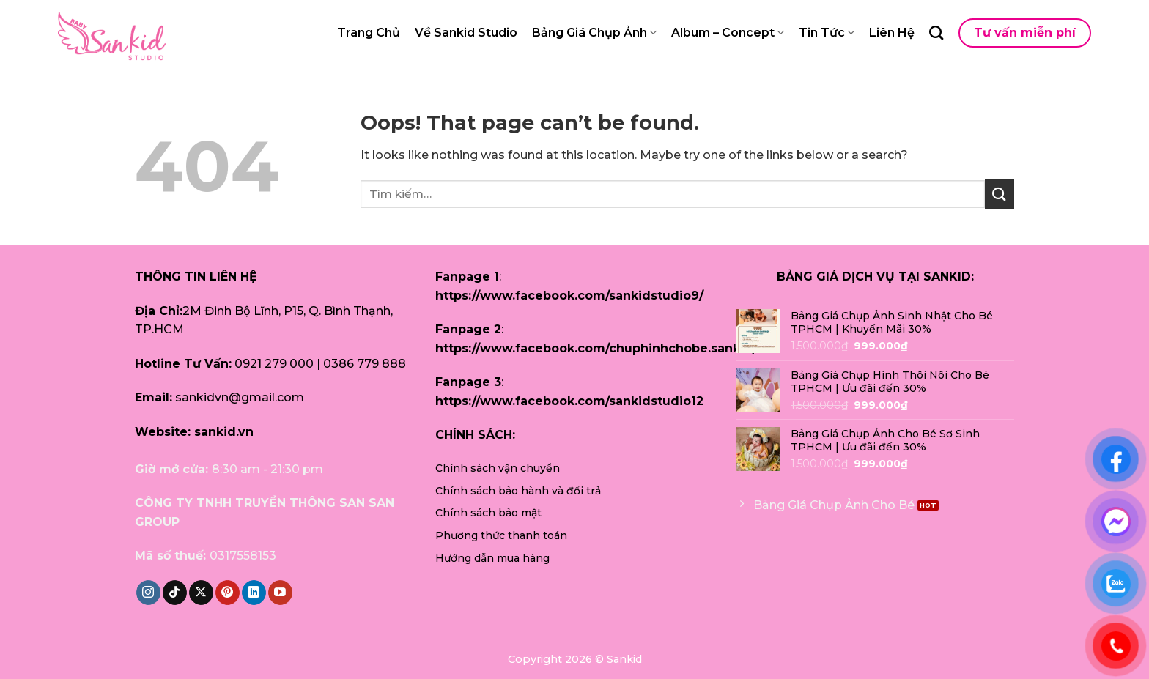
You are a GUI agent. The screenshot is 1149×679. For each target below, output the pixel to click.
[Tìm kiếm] (936, 32)
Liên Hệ (892, 33)
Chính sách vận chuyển (497, 468)
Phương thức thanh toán (501, 535)
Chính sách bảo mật (488, 512)
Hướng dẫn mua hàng (492, 558)
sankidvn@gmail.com (239, 397)
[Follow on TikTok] (175, 592)
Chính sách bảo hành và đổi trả (518, 490)
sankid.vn (224, 432)
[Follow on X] (201, 592)
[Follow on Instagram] (148, 592)
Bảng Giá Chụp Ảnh (594, 33)
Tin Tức (826, 33)
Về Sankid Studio (466, 33)
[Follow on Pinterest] (227, 592)
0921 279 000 (274, 364)
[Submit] (999, 193)
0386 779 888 (364, 364)
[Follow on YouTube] (280, 592)
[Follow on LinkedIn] (254, 592)
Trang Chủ (368, 33)
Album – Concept (727, 33)
